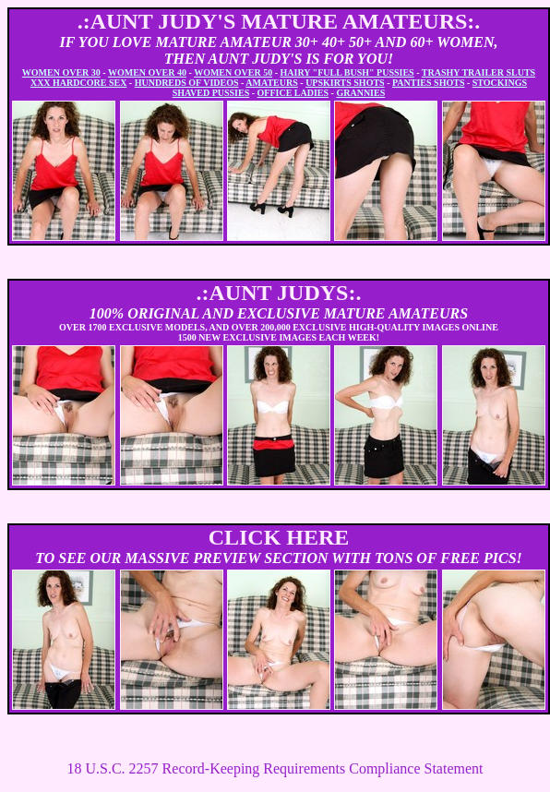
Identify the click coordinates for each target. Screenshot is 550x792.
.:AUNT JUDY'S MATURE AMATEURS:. (279, 21)
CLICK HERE (279, 537)
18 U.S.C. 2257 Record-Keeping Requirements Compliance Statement (274, 768)
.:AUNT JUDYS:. (279, 293)
